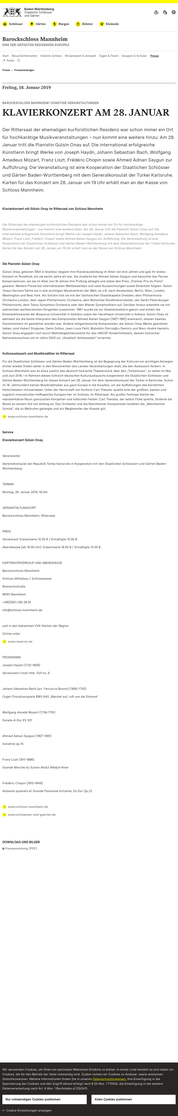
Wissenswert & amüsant (80, 55)
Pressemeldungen (24, 70)
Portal (8, 61)
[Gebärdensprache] (165, 12)
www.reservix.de (20, 641)
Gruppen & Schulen (134, 55)
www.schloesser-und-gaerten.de (32, 814)
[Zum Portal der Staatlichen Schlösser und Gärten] (28, 12)
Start (5, 55)
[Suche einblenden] (18, 60)
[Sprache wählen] (173, 12)
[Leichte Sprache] (156, 12)
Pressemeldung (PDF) (21, 848)
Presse (154, 55)
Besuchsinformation (24, 55)
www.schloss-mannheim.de (28, 416)
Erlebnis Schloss (51, 55)
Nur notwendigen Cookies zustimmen (33, 1099)
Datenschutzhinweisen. (109, 1079)
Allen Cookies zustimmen (113, 1099)
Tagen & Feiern (109, 55)
